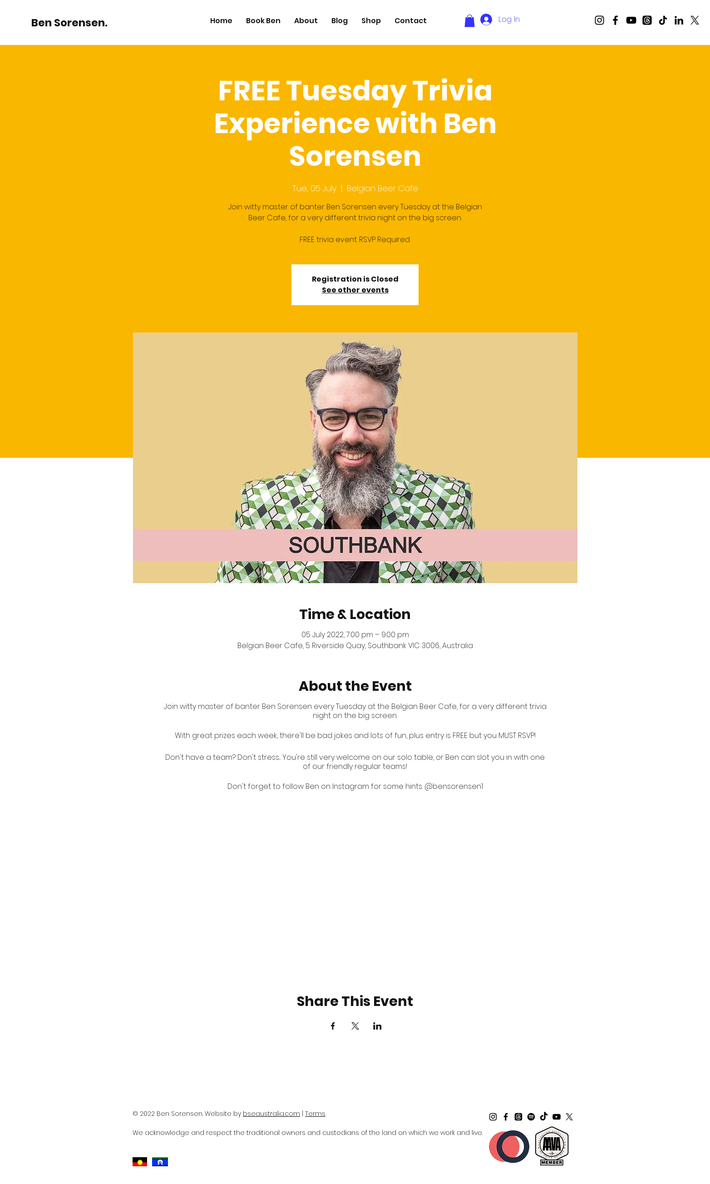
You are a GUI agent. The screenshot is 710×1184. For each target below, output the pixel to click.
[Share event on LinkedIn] (377, 1026)
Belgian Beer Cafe (424, 706)
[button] (263, 21)
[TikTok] (663, 20)
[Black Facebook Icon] (615, 20)
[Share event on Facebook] (333, 1026)
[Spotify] (531, 1117)
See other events (355, 290)
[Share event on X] (355, 1026)
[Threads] (647, 20)
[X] (695, 20)
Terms (315, 1113)
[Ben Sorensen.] (69, 22)
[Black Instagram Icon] (599, 20)
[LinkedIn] (679, 20)
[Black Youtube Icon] (631, 20)
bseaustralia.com (271, 1113)
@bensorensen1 (453, 786)
